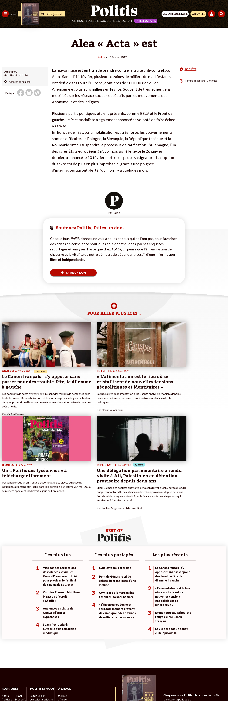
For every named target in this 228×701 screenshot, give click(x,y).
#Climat (61, 618)
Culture (127, 20)
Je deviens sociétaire (41, 626)
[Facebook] (68, 689)
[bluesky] (79, 689)
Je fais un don (37, 622)
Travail (18, 618)
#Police (61, 622)
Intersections (146, 20)
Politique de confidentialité (142, 676)
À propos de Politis (40, 640)
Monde (5, 640)
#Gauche (62, 626)
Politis (101, 57)
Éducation (20, 626)
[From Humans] (111, 689)
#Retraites (63, 629)
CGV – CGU (114, 676)
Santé (18, 629)
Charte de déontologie (89, 676)
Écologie (92, 20)
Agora (5, 618)
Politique (77, 20)
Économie (20, 622)
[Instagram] (101, 689)
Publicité (168, 676)
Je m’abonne (36, 629)
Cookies (184, 676)
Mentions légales (61, 676)
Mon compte (36, 644)
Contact (41, 676)
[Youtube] (90, 689)
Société (105, 20)
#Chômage (63, 633)
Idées (116, 20)
